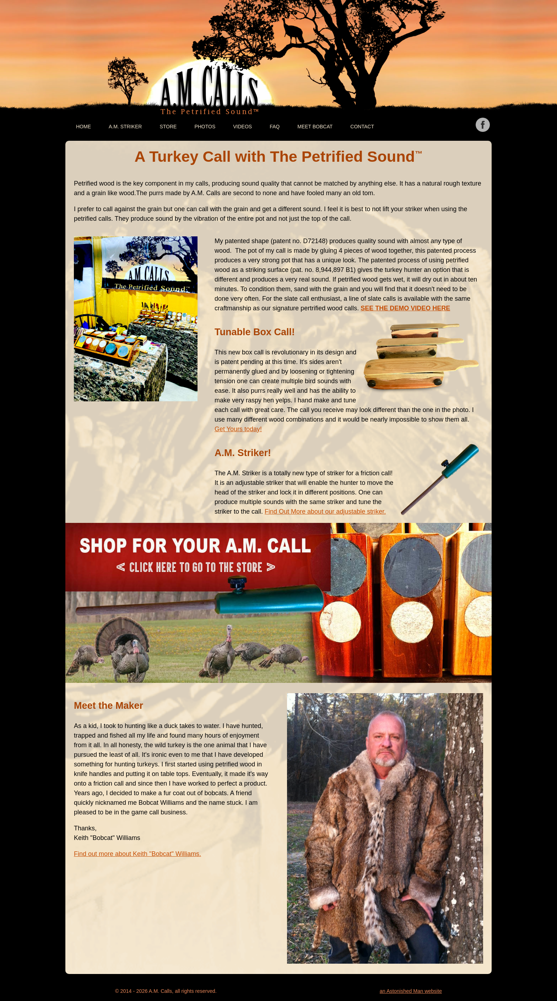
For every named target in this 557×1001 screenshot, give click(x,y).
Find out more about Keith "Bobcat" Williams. (137, 853)
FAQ (275, 126)
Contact (362, 126)
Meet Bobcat (314, 126)
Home (83, 126)
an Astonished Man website (411, 991)
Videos (242, 126)
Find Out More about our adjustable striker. (325, 511)
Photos (204, 126)
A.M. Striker (125, 126)
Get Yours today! (238, 429)
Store (168, 126)
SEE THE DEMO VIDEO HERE (405, 308)
